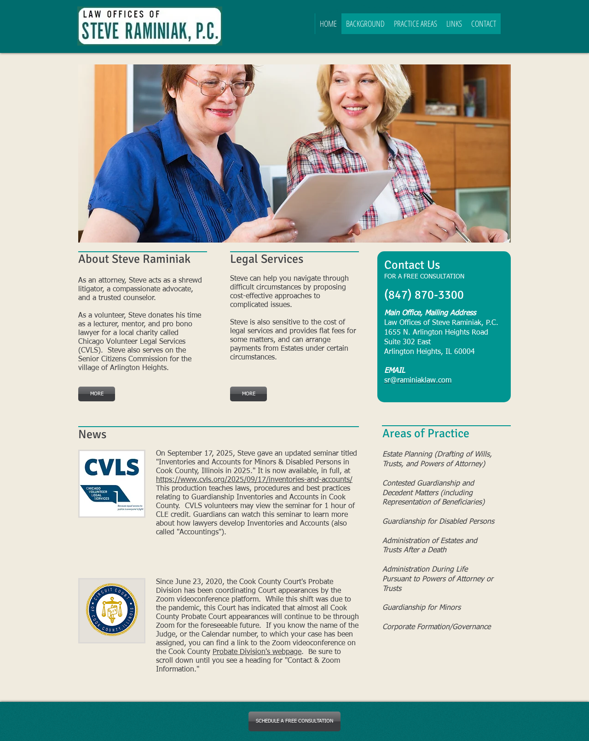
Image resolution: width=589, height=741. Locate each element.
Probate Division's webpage (257, 652)
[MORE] (96, 394)
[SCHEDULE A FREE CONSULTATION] (294, 721)
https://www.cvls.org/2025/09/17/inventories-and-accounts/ (254, 480)
